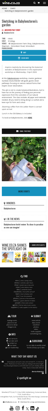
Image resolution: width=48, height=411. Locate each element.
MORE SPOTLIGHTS (38, 245)
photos (36, 327)
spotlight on (24, 378)
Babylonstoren (13, 78)
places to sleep (12, 325)
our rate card (12, 341)
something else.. (36, 334)
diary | (24, 289)
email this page (25, 131)
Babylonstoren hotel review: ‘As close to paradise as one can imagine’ (23, 226)
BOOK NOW (25, 58)
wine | (24, 280)
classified (36, 325)
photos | (24, 298)
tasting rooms (12, 320)
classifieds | (24, 292)
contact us (12, 343)
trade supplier (36, 331)
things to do (12, 327)
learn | (24, 294)
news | (24, 287)
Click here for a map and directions (32, 402)
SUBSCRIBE (36, 341)
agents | (24, 305)
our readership (12, 348)
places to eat (12, 323)
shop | (24, 285)
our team (12, 345)
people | (24, 303)
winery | (24, 283)
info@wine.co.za (10, 402)
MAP (24, 52)
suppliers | (24, 307)
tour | (24, 296)
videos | (24, 301)
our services (12, 339)
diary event (36, 323)
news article (36, 320)
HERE (30, 118)
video (36, 329)
